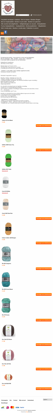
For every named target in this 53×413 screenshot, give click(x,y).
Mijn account (22, 400)
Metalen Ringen (35, 19)
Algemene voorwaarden (32, 410)
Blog (2, 33)
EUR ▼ (45, 399)
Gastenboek (31, 400)
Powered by (26, 411)
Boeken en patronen (34, 21)
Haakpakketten (20, 26)
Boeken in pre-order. (21, 21)
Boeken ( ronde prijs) (19, 28)
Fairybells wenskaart (7, 19)
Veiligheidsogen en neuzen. (28, 24)
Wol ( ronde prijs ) (6, 28)
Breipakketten (41, 24)
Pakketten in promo (32, 28)
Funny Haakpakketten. (8, 26)
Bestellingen (4, 402)
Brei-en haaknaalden (7, 21)
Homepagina (4, 400)
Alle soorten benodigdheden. (10, 24)
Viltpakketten (42, 26)
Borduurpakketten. (31, 26)
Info (10, 400)
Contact (15, 400)
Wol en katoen (25, 19)
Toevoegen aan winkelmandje (43, 125)
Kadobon (17, 19)
